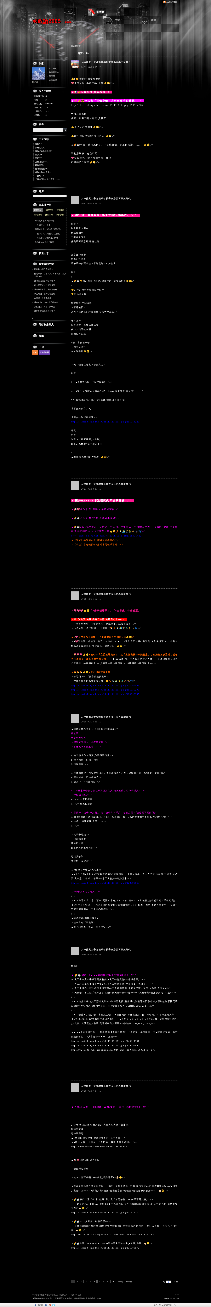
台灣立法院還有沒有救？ (44, 281)
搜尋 (65, 130)
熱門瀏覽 (38, 215)
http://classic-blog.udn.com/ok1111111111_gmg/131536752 (105, 1212)
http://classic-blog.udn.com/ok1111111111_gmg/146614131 (105, 1041)
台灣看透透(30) (41, 169)
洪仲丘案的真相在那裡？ (44, 311)
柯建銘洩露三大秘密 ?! (43, 269)
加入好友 (53, 68)
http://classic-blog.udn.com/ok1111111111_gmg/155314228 (107, 105)
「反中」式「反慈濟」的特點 (47, 234)
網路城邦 (168, 1305)
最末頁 (129, 1281)
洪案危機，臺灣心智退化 (44, 294)
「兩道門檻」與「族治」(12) (47, 179)
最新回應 (49, 210)
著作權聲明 (79, 1298)
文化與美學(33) (41, 162)
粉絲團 (40, 1305)
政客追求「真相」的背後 (44, 307)
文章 (117, 20)
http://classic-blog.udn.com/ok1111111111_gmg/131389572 (105, 1248)
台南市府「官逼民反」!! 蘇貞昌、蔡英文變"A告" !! (50, 275)
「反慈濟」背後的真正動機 (46, 238)
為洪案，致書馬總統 (42, 298)
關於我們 (49, 1298)
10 (113, 1281)
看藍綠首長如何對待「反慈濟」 (48, 229)
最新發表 (38, 210)
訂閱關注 (53, 76)
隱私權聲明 (90, 1298)
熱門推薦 (60, 215)
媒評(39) (38, 155)
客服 (99, 1298)
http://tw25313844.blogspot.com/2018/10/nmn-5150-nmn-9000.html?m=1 (113, 1234)
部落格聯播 (44, 352)
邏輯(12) (38, 144)
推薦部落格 (54, 72)
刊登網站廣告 (38, 1298)
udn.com (176, 1298)
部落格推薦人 (46, 324)
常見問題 (59, 1298)
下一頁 (120, 1281)
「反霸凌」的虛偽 (42, 225)
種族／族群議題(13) (43, 151)
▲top (177, 1295)
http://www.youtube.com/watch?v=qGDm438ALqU (100, 1147)
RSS (35, 352)
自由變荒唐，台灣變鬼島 (44, 285)
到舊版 (68, 22)
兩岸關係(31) (40, 165)
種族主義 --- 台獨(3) (43, 172)
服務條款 (68, 1298)
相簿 (153, 20)
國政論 (35, 82)
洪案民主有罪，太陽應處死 (45, 289)
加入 (161, 1305)
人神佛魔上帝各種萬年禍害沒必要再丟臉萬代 (106, 62)
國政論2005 (46, 21)
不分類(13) (39, 176)
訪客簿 (100, 12)
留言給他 (53, 80)
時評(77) (38, 158)
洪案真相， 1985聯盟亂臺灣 (46, 302)
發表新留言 (76, 46)
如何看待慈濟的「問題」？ (46, 242)
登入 (156, 1305)
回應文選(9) (40, 148)
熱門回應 (49, 215)
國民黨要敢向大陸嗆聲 (44, 221)
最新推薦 (60, 210)
